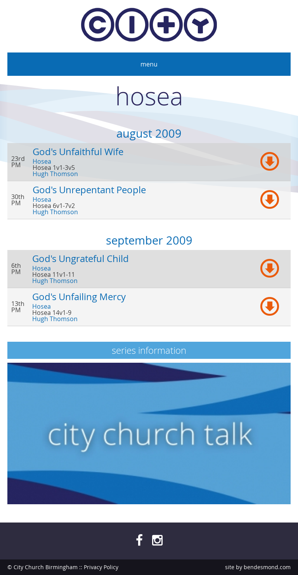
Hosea (42, 161)
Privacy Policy (101, 567)
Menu (149, 64)
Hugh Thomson (55, 174)
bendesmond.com (267, 567)
